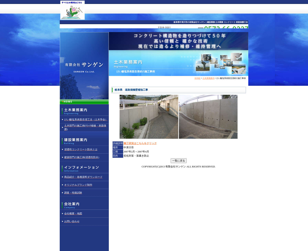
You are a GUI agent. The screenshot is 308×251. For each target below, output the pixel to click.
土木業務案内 (208, 78)
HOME (197, 78)
